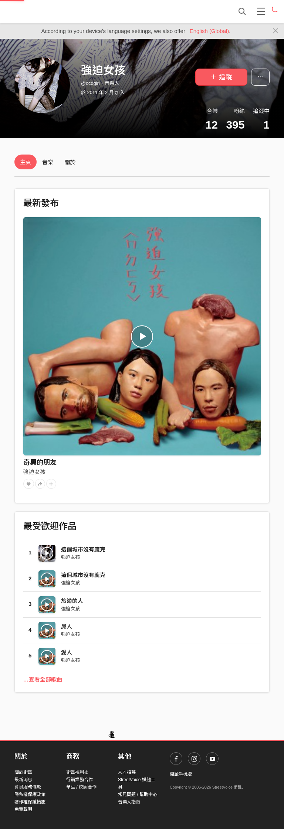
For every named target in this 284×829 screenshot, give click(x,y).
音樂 (47, 162)
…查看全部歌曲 (42, 679)
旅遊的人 (72, 601)
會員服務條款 (27, 787)
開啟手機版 (181, 774)
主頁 (25, 162)
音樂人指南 (129, 802)
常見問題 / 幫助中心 (137, 794)
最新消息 (23, 779)
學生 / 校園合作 (81, 787)
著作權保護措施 (29, 802)
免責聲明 (23, 809)
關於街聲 (23, 772)
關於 (69, 162)
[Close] (275, 31)
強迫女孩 (34, 472)
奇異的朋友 (40, 462)
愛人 (66, 652)
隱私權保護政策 (29, 794)
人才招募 (127, 772)
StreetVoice (44, 11)
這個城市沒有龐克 (83, 549)
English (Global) (209, 31)
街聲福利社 (77, 772)
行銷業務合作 (79, 779)
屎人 (66, 626)
